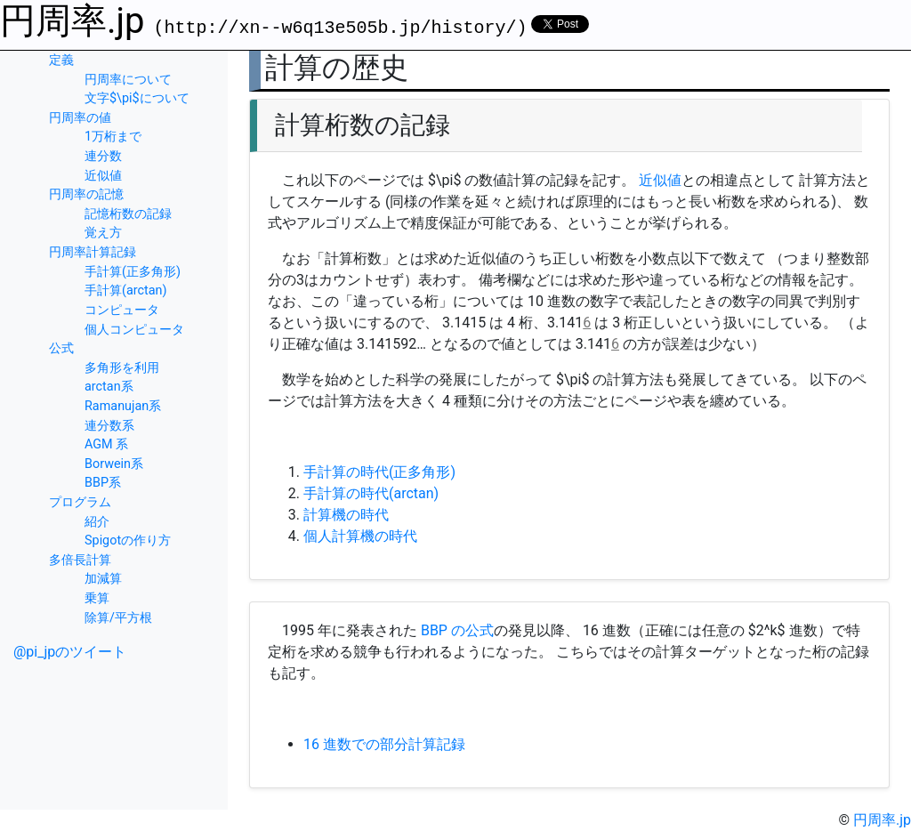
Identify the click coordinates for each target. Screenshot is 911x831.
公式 (61, 348)
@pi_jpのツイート (69, 651)
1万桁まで (113, 136)
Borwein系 (114, 464)
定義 (61, 60)
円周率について (128, 79)
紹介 (97, 521)
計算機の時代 (346, 514)
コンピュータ (122, 310)
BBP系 (103, 482)
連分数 (103, 156)
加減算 (103, 578)
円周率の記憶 (86, 194)
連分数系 (109, 425)
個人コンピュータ (134, 329)
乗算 (97, 598)
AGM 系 (106, 444)
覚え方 (103, 232)
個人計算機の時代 (360, 536)
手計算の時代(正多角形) (379, 472)
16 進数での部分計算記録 (384, 744)
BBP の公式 (457, 630)
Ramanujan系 (123, 406)
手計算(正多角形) (133, 271)
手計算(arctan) (126, 290)
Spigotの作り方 (128, 540)
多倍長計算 (80, 560)
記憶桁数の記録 (128, 214)
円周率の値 (80, 117)
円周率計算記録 (92, 252)
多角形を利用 (122, 367)
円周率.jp (72, 21)
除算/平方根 (118, 617)
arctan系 (109, 386)
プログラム (80, 502)
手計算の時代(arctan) (371, 493)
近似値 (103, 175)
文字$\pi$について (137, 98)
